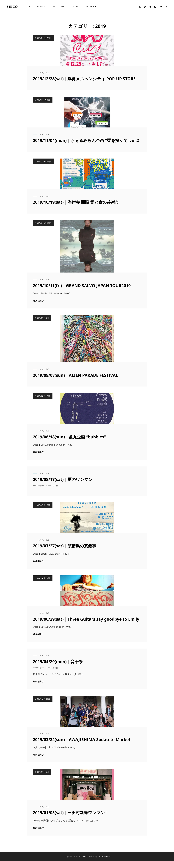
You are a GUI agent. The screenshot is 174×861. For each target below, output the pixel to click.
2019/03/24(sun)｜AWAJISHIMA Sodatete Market (81, 739)
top (28, 6)
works (76, 6)
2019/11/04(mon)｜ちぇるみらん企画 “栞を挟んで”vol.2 (86, 140)
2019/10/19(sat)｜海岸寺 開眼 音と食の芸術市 (76, 202)
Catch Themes (104, 856)
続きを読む (38, 300)
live (53, 6)
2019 (41, 73)
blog (63, 6)
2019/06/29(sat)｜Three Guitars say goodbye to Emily (86, 619)
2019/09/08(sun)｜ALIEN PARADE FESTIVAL (75, 375)
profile (41, 6)
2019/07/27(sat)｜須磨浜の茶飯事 (64, 546)
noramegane (38, 485)
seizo (12, 6)
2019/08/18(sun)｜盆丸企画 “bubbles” (69, 437)
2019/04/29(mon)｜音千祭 (58, 661)
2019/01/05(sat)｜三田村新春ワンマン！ (71, 812)
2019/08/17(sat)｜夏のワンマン (63, 479)
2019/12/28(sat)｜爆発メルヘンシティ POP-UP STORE (84, 78)
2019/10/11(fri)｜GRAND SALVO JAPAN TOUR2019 (82, 285)
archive (90, 6)
